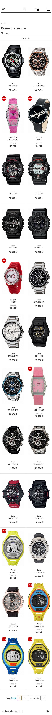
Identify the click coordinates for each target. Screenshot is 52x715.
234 (44, 698)
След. (13, 698)
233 (38, 698)
